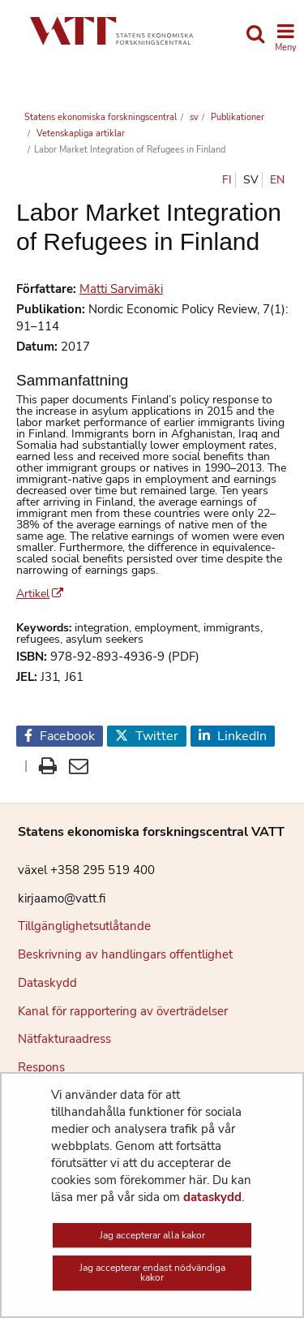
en (277, 179)
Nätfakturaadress (64, 1039)
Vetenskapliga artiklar (79, 133)
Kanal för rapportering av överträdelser (123, 1011)
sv (193, 117)
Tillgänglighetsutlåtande (84, 926)
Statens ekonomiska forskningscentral (100, 117)
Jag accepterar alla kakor (152, 1235)
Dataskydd (47, 983)
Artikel (39, 593)
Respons (41, 1067)
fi (227, 179)
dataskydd (212, 1197)
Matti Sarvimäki (121, 289)
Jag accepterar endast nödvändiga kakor (152, 1272)
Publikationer (236, 117)
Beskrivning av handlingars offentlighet (125, 954)
